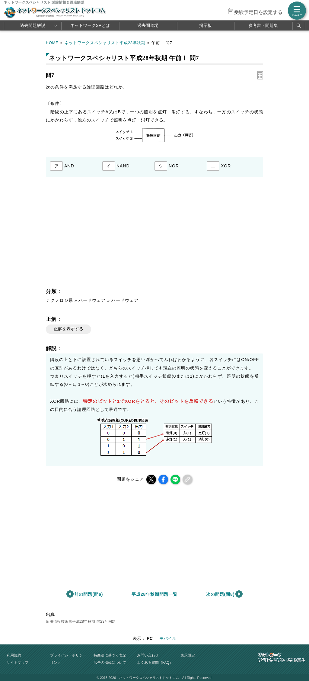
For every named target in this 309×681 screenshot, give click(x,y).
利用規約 (14, 655)
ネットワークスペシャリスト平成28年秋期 (105, 43)
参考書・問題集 (263, 25)
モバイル (167, 638)
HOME (52, 43)
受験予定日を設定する (258, 12)
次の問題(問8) (220, 594)
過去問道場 (147, 25)
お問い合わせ (148, 655)
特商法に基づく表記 (110, 655)
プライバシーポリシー (68, 655)
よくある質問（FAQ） (155, 662)
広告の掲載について (110, 662)
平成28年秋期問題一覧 (154, 594)
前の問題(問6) (88, 594)
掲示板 (205, 25)
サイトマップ (17, 662)
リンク (55, 662)
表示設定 (187, 655)
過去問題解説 (32, 25)
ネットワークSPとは (90, 25)
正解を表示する (68, 328)
